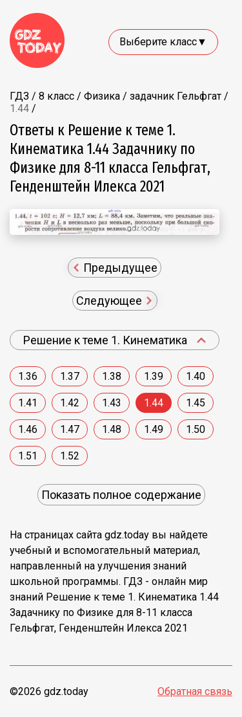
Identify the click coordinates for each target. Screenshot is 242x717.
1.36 (27, 376)
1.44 (153, 403)
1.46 (27, 429)
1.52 (69, 456)
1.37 (69, 376)
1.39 (153, 376)
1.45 (195, 403)
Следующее (114, 300)
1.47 (69, 429)
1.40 (195, 376)
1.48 (111, 429)
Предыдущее (116, 267)
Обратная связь (194, 691)
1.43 (111, 403)
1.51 (27, 456)
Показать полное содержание (121, 495)
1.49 (153, 429)
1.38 (111, 376)
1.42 (69, 403)
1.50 (195, 429)
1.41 (27, 403)
